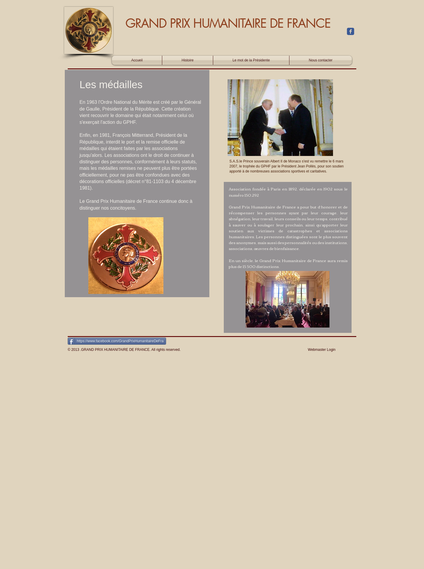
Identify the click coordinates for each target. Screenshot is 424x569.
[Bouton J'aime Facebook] (320, 49)
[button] (125, 255)
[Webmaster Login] (321, 350)
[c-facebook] (350, 31)
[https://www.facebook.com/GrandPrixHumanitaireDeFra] (117, 341)
